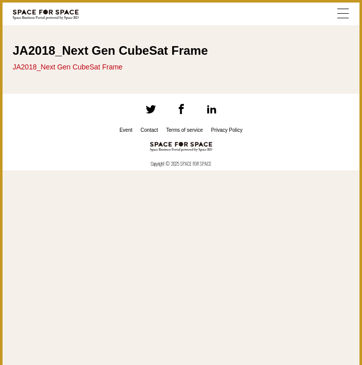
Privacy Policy (227, 130)
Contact (149, 130)
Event (126, 130)
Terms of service (184, 130)
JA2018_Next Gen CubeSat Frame (68, 67)
